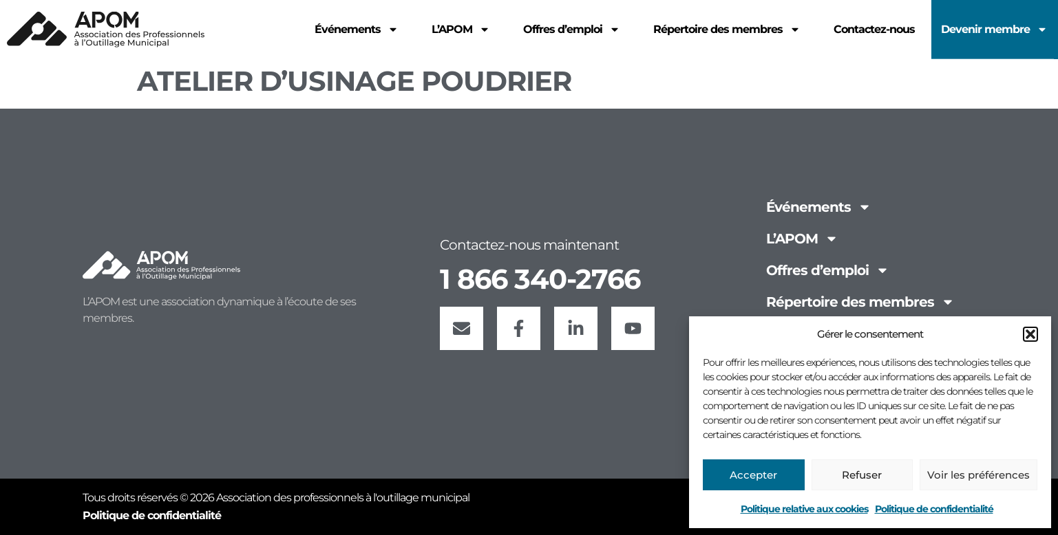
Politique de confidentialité (934, 509)
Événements (818, 207)
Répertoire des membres (860, 302)
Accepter (753, 474)
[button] (1030, 334)
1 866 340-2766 (540, 279)
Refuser (862, 474)
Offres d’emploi (827, 270)
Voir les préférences (978, 474)
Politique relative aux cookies (804, 509)
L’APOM (802, 238)
